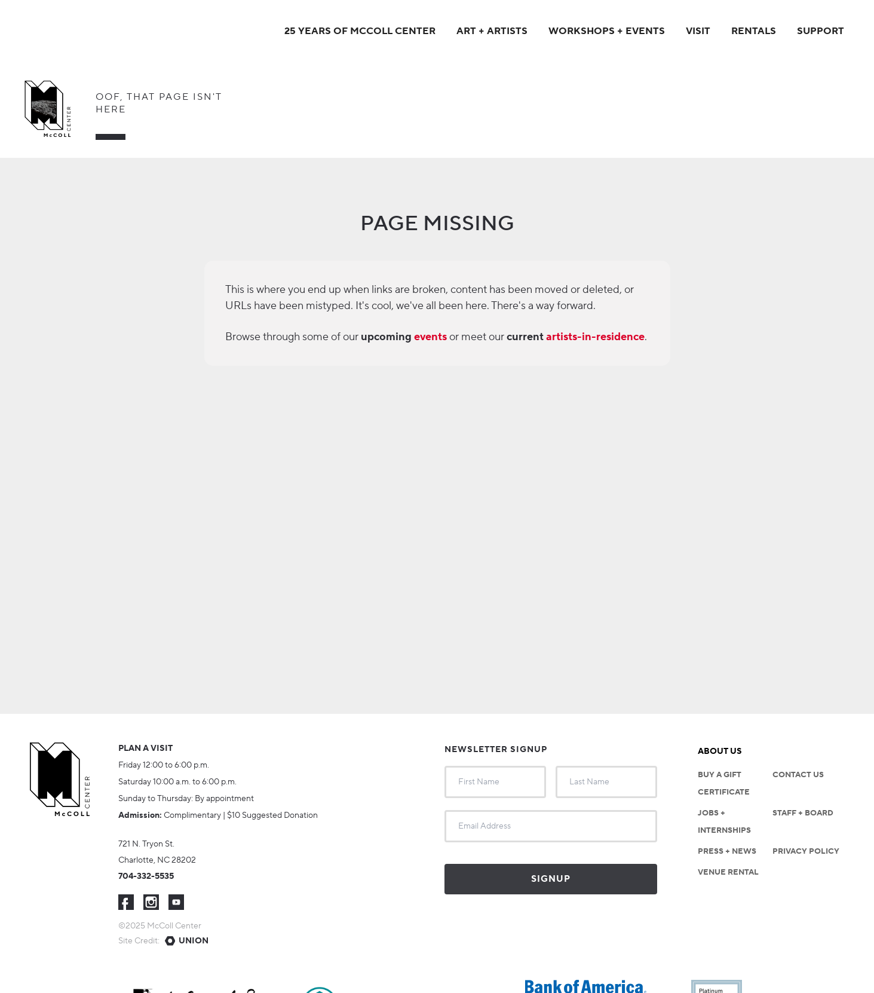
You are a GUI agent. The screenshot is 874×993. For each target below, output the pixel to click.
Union (193, 941)
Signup (551, 879)
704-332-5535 (146, 876)
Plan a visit (145, 748)
